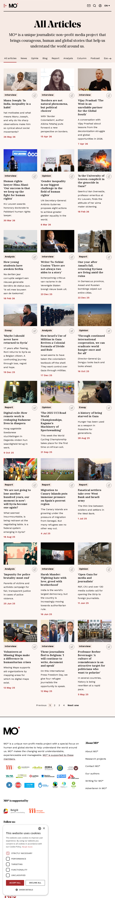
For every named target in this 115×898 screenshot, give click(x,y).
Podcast (95, 58)
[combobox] (39, 828)
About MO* (91, 751)
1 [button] (50, 705)
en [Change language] (107, 5)
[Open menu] (5, 5)
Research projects (95, 758)
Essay (107, 58)
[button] (25, 890)
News (24, 58)
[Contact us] (88, 5)
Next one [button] (73, 705)
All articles (10, 58)
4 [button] (64, 705)
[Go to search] (94, 5)
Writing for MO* (94, 780)
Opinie (34, 58)
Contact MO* (92, 766)
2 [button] (54, 705)
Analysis (68, 58)
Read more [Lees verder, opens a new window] (27, 847)
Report (55, 58)
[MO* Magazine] (13, 6)
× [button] (44, 828)
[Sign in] (100, 5)
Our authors (92, 773)
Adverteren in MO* (96, 788)
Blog (45, 58)
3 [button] (59, 705)
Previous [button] (41, 705)
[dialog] (25, 860)
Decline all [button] (35, 882)
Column (81, 58)
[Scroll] (109, 59)
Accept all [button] (15, 882)
